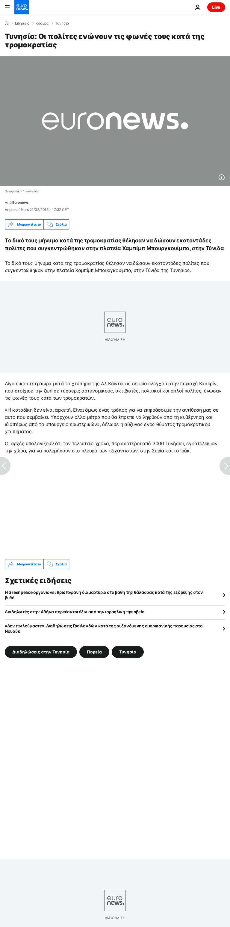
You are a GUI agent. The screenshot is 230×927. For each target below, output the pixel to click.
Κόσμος (42, 23)
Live (216, 7)
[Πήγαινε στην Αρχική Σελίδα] (21, 7)
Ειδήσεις (22, 23)
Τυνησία (62, 23)
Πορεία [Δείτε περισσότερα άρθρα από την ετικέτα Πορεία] (94, 651)
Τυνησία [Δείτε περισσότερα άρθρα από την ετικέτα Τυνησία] (127, 651)
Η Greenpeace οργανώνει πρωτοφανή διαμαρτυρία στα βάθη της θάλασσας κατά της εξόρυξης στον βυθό (104, 595)
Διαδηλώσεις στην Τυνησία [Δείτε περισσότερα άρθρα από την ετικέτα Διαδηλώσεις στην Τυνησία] (40, 651)
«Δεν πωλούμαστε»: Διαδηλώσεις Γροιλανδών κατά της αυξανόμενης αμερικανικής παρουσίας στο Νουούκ (103, 628)
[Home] (6, 23)
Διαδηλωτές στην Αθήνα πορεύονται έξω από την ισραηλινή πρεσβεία (74, 611)
